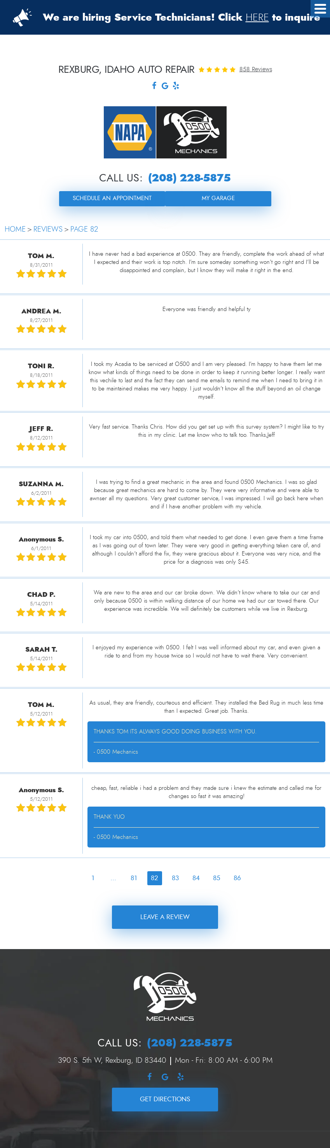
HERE (257, 17)
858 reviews (255, 69)
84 (196, 878)
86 (237, 878)
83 (175, 878)
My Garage (218, 198)
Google (165, 86)
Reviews (48, 229)
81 (134, 878)
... (113, 878)
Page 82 (84, 229)
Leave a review (165, 916)
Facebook (154, 86)
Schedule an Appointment (112, 198)
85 (216, 878)
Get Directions (165, 1099)
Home (15, 229)
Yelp (176, 86)
